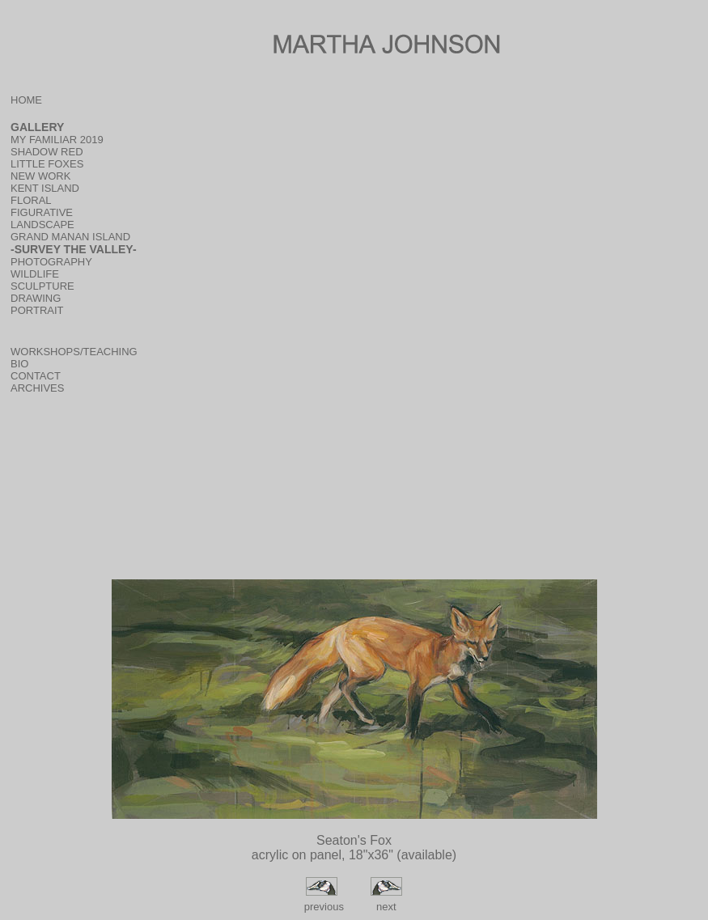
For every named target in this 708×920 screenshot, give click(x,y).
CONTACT (36, 376)
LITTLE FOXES (47, 164)
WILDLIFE (35, 274)
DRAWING (36, 298)
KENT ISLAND (45, 188)
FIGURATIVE (42, 212)
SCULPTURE (42, 286)
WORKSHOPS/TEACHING (74, 352)
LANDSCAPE (42, 224)
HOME (26, 100)
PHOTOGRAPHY (51, 262)
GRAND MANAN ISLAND (70, 237)
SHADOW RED (47, 152)
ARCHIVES (37, 388)
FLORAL (31, 200)
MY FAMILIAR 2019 (57, 140)
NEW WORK (40, 176)
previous (322, 907)
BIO (19, 364)
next (386, 907)
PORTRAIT (37, 310)
